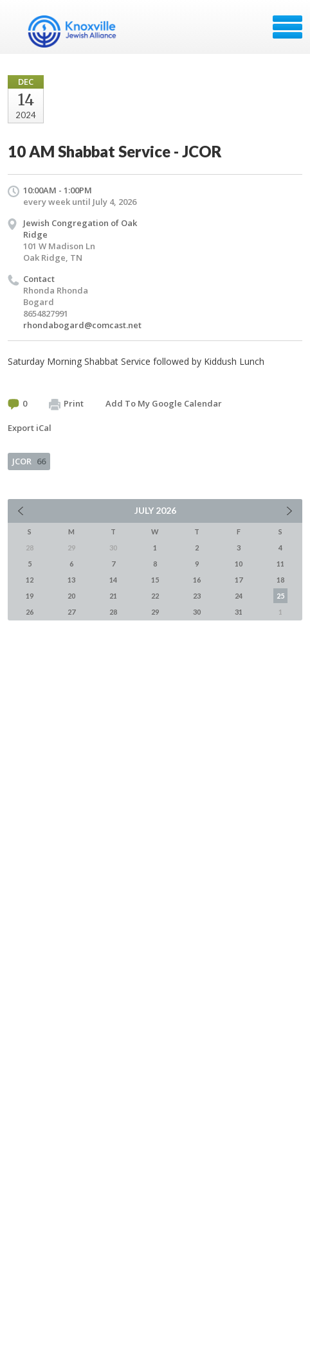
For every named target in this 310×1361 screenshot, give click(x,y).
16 (197, 579)
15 (155, 579)
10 (238, 563)
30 (197, 612)
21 (113, 596)
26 (29, 612)
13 (71, 579)
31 (238, 612)
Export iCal (29, 428)
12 (29, 579)
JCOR (29, 461)
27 (71, 612)
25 (280, 596)
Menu (287, 27)
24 (238, 596)
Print (66, 404)
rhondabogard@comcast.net (82, 325)
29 (155, 612)
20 (71, 596)
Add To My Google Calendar (163, 403)
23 (197, 596)
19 (29, 596)
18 (280, 579)
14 (113, 579)
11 (280, 563)
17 (238, 579)
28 (113, 612)
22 (155, 596)
